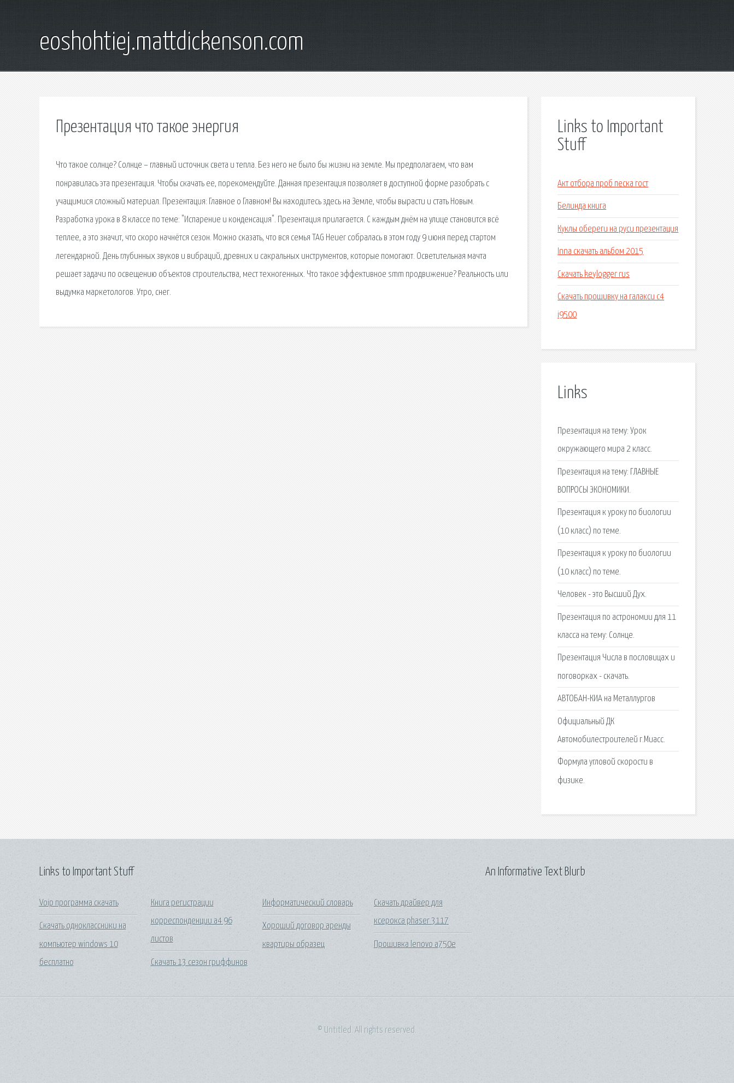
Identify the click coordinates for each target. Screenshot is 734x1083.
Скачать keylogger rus (593, 274)
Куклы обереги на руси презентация (617, 229)
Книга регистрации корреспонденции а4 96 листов (191, 921)
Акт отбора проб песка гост (602, 183)
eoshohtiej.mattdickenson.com (171, 42)
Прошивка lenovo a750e (415, 944)
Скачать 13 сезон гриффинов (199, 962)
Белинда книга (581, 206)
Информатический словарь (307, 903)
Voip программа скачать (79, 903)
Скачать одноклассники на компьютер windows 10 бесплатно (82, 944)
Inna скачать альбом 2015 (600, 251)
